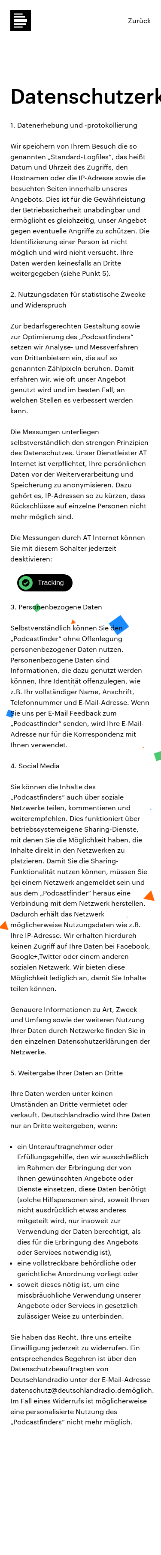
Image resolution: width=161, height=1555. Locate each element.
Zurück (139, 20)
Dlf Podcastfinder (20, 20)
